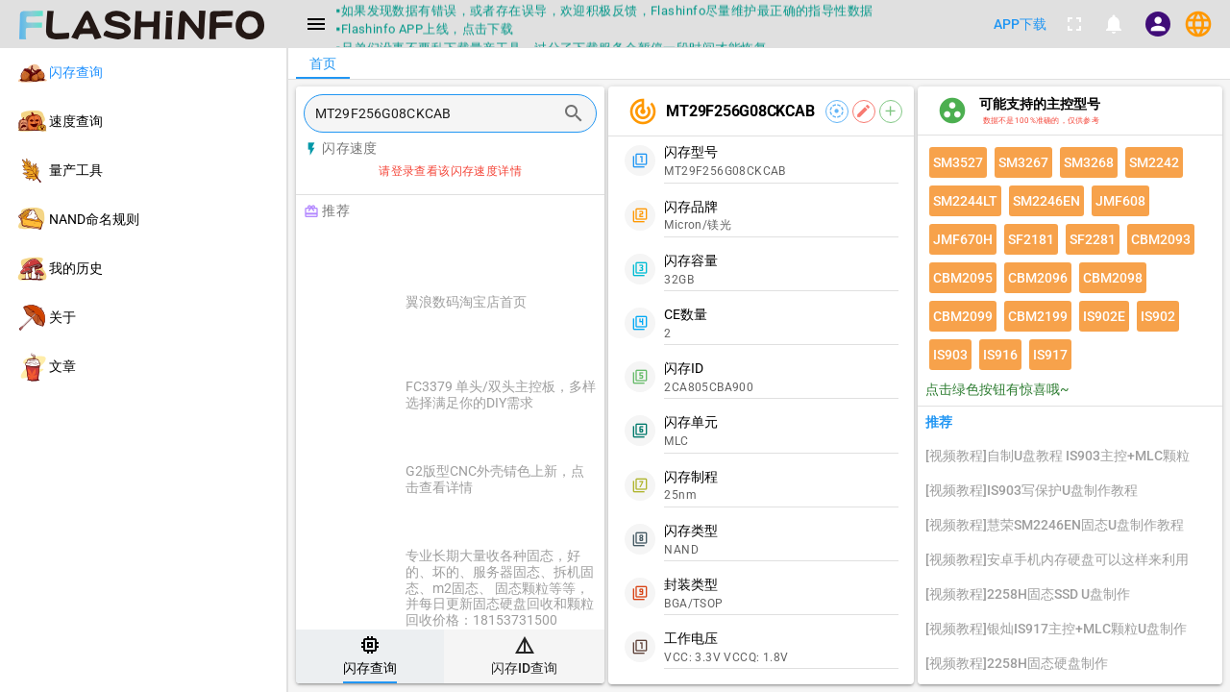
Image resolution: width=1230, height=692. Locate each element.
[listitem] (143, 72)
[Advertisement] (498, 252)
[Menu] (316, 24)
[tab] (370, 656)
